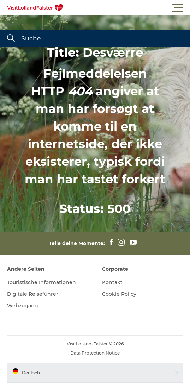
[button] (127, 8)
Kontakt (112, 282)
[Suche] (11, 38)
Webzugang (22, 305)
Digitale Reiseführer (32, 294)
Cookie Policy (119, 294)
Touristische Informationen (41, 282)
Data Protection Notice (95, 353)
